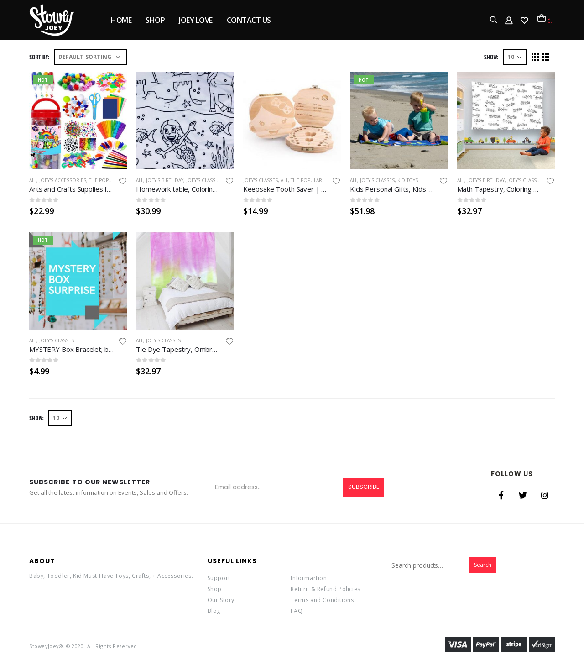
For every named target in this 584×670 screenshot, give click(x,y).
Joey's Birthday (164, 180)
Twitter (523, 495)
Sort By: (39, 57)
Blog (214, 611)
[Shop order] (90, 57)
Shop (215, 589)
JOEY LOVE (196, 20)
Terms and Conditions (322, 600)
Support (219, 578)
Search (482, 565)
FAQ (296, 611)
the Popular (306, 180)
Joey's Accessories (62, 180)
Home (121, 20)
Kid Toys (407, 180)
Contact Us (249, 20)
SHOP (155, 20)
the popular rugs (112, 180)
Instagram (545, 495)
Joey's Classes (203, 180)
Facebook (501, 495)
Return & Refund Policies (325, 589)
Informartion (309, 578)
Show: (491, 57)
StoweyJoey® (46, 646)
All (32, 180)
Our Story (221, 600)
